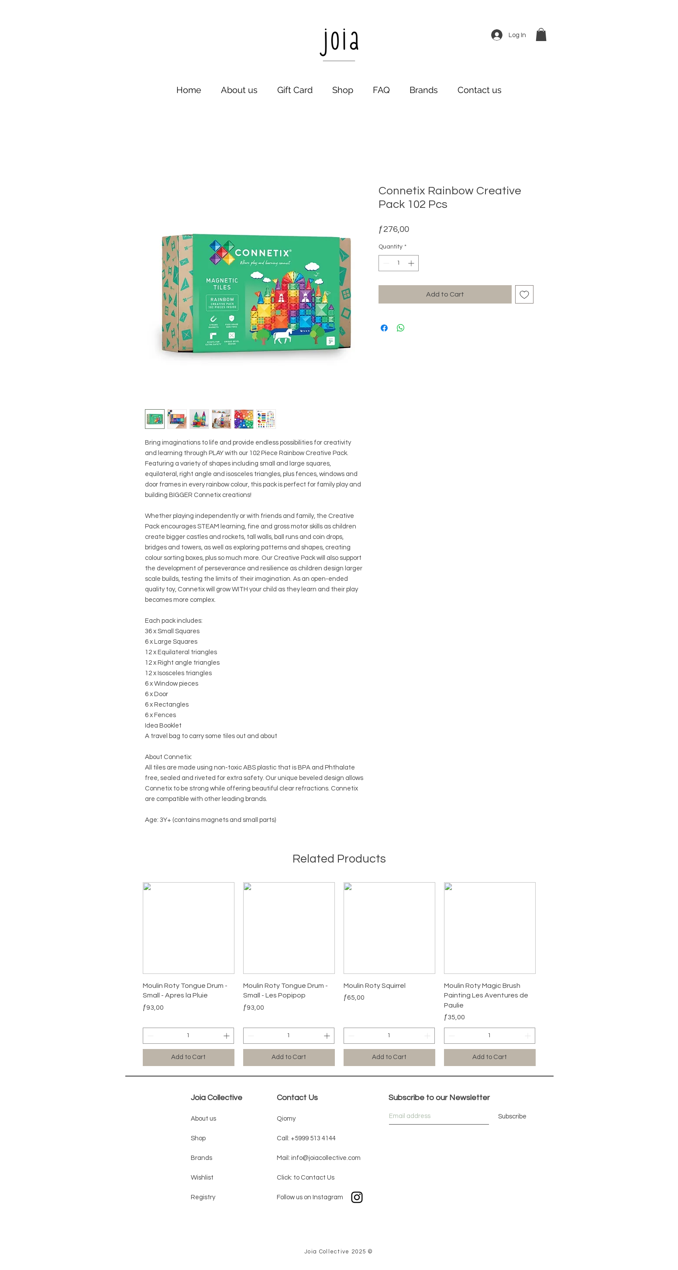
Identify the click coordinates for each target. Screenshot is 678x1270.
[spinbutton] (398, 263)
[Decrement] (385, 263)
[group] (339, 974)
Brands (201, 1158)
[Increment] (411, 263)
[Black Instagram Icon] (357, 1197)
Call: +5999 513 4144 (306, 1138)
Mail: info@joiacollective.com (319, 1158)
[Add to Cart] (188, 1057)
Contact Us (297, 1098)
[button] (541, 34)
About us (203, 1118)
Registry (203, 1197)
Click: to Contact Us (305, 1177)
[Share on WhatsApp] (401, 328)
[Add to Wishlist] (524, 294)
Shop (198, 1138)
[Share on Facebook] (384, 328)
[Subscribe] (512, 1117)
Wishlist (202, 1177)
